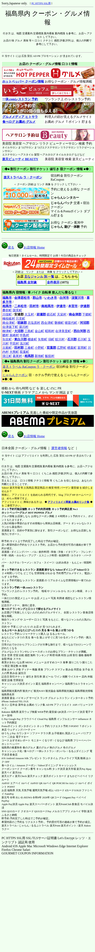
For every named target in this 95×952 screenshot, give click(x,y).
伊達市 (61, 306)
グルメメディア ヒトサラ (20, 116)
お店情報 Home (31, 247)
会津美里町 (63, 331)
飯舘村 (49, 356)
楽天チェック (35, 776)
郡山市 (37, 297)
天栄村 (61, 314)
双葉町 (24, 352)
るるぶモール (9, 630)
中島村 (24, 335)
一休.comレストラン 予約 (20, 99)
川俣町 (7, 314)
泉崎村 (14, 335)
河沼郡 (84, 322)
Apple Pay (23, 804)
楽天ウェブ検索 (28, 711)
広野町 (61, 347)
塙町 (51, 339)
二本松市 (20, 306)
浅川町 (24, 343)
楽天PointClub (63, 804)
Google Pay (14, 719)
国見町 (17, 310)
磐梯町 (59, 322)
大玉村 (29, 314)
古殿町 (7, 347)
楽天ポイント (68, 825)
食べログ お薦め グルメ (18, 121)
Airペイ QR (49, 783)
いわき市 (50, 297)
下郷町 (87, 314)
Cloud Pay (42, 719)
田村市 (34, 306)
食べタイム (8, 765)
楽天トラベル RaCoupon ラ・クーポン (28, 366)
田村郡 (19, 347)
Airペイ (25, 783)
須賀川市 (77, 297)
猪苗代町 (71, 322)
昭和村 (49, 331)
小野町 (39, 347)
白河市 (64, 297)
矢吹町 (7, 339)
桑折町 (7, 310)
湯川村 (23, 327)
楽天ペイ (7, 772)
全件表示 (53, 282)
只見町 (20, 318)
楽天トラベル (9, 825)
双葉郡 (51, 347)
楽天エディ (8, 776)
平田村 (14, 343)
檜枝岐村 (8, 318)
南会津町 (8, 322)
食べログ (7, 608)
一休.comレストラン (31, 587)
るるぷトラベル (40, 825)
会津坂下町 (10, 327)
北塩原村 (34, 322)
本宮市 (73, 306)
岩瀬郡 (41, 314)
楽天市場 (71, 768)
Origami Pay (68, 797)
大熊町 (14, 352)
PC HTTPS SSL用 (41, 3)
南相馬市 (47, 306)
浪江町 (7, 356)
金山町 (39, 331)
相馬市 (7, 306)
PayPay (5, 800)
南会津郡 (75, 314)
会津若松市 (22, 297)
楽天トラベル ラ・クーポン (22, 177)
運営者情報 (59, 448)
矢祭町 (42, 339)
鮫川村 (60, 339)
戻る (8, 247)
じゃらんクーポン (15, 375)
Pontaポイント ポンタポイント (19, 726)
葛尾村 (17, 356)
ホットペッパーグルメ (14, 512)
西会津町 (47, 322)
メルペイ (76, 811)
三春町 (29, 347)
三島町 (29, 331)
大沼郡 (19, 331)
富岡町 (82, 347)
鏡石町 (51, 314)
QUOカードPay (42, 811)
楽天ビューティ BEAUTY (20, 159)
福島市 (7, 297)
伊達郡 (85, 306)
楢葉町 (72, 347)
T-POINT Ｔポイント (80, 726)
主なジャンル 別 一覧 (39, 276)
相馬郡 (29, 356)
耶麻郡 (22, 322)
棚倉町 (32, 339)
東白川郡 (20, 339)
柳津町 (7, 331)
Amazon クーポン (26, 765)
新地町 (39, 356)
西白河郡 (80, 331)
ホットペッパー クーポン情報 (23, 81)
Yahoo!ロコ (82, 569)
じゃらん (24, 825)
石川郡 (72, 339)
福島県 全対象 (27, 282)
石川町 (82, 339)
